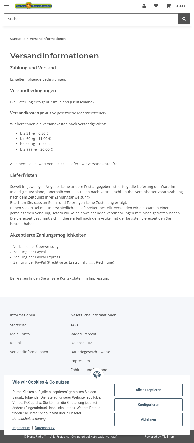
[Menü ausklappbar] (6, 3)
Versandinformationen (29, 351)
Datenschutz (45, 428)
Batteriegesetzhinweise (90, 351)
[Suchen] (184, 18)
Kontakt (16, 342)
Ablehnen (148, 419)
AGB (74, 325)
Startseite (18, 325)
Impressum (21, 428)
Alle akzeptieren (148, 390)
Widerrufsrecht (83, 334)
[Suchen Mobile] (91, 18)
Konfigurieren (148, 405)
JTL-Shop (168, 436)
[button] (144, 6)
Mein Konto (20, 334)
